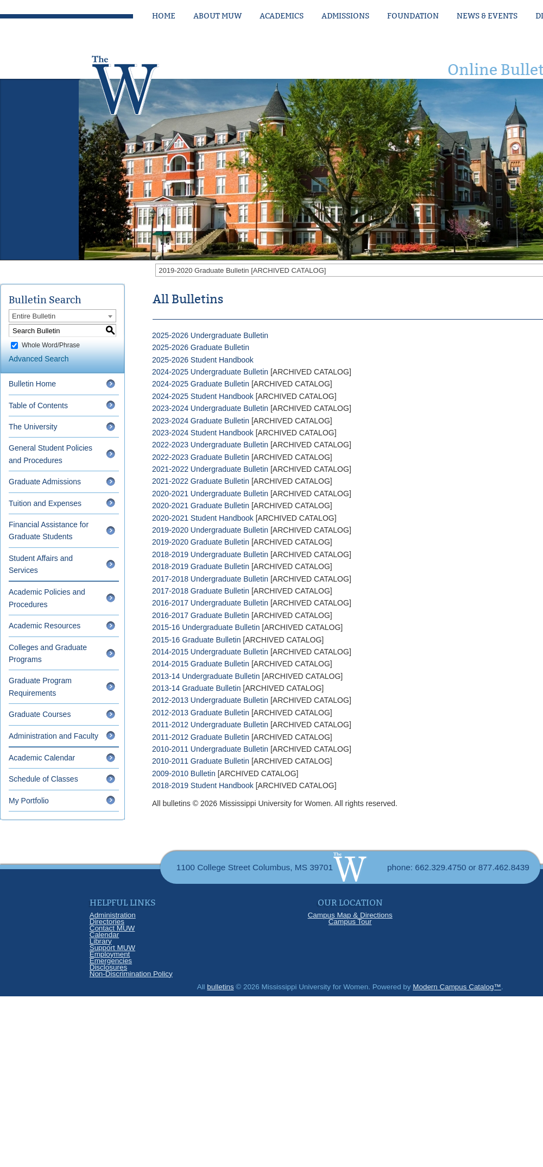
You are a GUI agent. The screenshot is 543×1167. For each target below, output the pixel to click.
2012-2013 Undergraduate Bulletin (210, 700)
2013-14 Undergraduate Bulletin (206, 676)
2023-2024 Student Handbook (203, 432)
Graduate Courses (40, 714)
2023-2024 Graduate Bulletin (200, 420)
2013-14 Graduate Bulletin (196, 688)
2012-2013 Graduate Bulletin (200, 712)
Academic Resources (44, 625)
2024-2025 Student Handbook (203, 396)
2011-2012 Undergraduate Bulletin (210, 724)
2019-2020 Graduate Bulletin (200, 542)
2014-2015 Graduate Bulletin (200, 663)
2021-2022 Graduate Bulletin (200, 481)
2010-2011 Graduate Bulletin (200, 761)
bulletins (220, 987)
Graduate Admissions (45, 481)
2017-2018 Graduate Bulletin (200, 590)
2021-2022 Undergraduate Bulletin (210, 469)
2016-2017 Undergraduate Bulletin (210, 602)
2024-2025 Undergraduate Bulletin (210, 371)
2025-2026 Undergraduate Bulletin (210, 335)
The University (33, 426)
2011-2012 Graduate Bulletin (200, 737)
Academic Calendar (42, 757)
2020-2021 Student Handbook (203, 518)
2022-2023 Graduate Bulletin (200, 457)
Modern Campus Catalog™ (457, 987)
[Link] (135, 82)
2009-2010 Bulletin (184, 773)
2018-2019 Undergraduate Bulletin (210, 554)
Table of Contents (38, 405)
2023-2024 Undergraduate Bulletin (210, 408)
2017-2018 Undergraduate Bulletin (210, 579)
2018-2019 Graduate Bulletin (200, 566)
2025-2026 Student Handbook (203, 359)
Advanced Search (39, 358)
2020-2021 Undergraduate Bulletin (210, 493)
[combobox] (62, 315)
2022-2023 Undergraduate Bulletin (210, 444)
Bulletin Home (32, 383)
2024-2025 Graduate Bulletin (200, 383)
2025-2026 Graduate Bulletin (200, 347)
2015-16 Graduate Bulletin (196, 639)
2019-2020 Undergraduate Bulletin (210, 530)
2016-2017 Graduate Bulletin (200, 615)
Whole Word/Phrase (51, 345)
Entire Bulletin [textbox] (33, 316)
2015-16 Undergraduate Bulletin (206, 627)
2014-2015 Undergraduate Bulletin (210, 651)
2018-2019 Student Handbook (203, 785)
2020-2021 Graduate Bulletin (200, 505)
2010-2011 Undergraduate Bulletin (210, 749)
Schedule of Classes (43, 779)
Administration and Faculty (53, 736)
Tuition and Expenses (45, 503)
